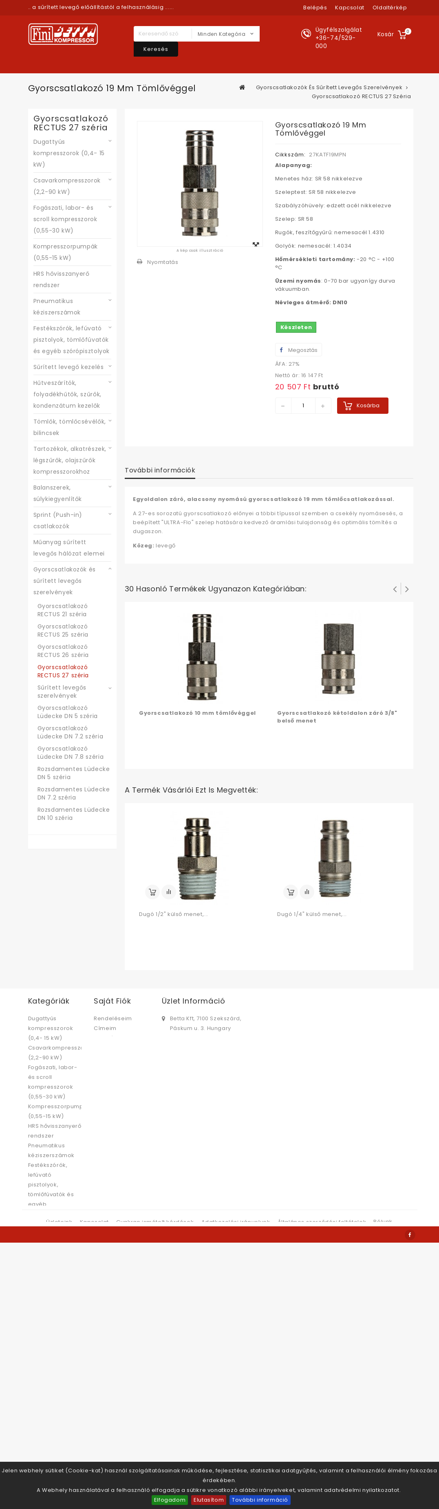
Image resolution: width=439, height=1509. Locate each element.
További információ (260, 1500)
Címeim (105, 1028)
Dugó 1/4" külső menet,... (312, 914)
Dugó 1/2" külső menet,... (173, 914)
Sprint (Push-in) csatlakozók (58, 520)
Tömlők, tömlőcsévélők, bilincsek (69, 427)
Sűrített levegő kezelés (68, 367)
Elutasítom (209, 1500)
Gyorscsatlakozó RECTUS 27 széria (63, 671)
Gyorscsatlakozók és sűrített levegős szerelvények (64, 580)
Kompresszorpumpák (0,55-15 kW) (65, 252)
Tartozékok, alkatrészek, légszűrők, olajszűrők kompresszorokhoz (69, 460)
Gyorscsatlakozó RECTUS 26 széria (63, 651)
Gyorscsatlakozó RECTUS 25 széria (63, 630)
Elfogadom (169, 1500)
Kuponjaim (109, 1057)
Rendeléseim (113, 1018)
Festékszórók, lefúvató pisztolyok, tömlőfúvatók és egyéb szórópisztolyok (71, 339)
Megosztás (299, 350)
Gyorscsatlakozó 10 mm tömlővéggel (197, 713)
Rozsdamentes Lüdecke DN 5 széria (74, 773)
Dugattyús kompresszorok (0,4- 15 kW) (69, 153)
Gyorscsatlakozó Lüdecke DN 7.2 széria (71, 732)
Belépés (315, 7)
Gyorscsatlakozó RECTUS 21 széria (63, 610)
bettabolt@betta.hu (198, 1054)
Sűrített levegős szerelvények (62, 691)
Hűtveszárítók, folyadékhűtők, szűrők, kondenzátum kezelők (67, 394)
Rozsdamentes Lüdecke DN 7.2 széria (74, 793)
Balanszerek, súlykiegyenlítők (57, 493)
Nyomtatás (162, 262)
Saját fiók (112, 1001)
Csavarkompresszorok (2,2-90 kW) (67, 186)
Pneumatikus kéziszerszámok (57, 306)
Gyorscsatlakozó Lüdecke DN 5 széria (68, 712)
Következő (407, 588)
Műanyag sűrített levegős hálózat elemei (69, 548)
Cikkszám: (290, 154)
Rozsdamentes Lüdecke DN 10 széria (74, 814)
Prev (395, 588)
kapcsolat (349, 7)
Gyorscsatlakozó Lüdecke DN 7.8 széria (71, 753)
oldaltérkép (390, 7)
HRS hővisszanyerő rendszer (61, 279)
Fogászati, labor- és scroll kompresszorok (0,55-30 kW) (65, 219)
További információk (160, 470)
